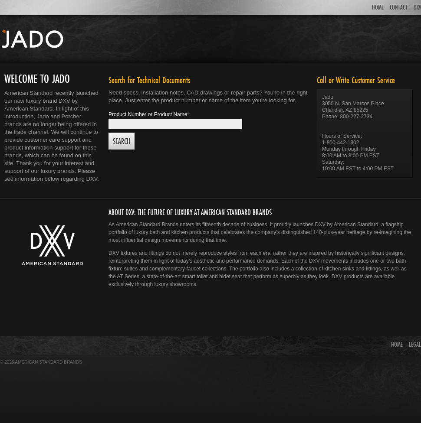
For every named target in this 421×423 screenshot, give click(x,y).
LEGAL (415, 344)
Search (121, 141)
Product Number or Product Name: (149, 114)
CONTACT (399, 7)
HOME (378, 7)
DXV (417, 7)
